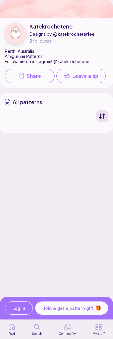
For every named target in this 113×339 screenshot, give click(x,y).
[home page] (11, 329)
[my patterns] (99, 329)
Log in (18, 308)
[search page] (37, 329)
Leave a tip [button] (81, 76)
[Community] (67, 329)
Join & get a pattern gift (71, 308)
